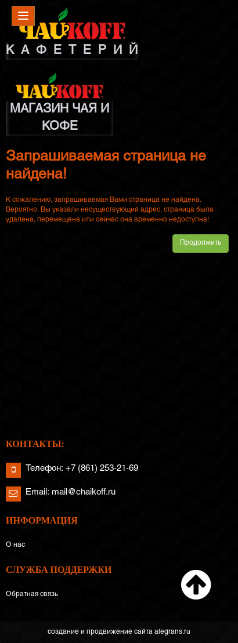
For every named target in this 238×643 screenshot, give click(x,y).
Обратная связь (32, 594)
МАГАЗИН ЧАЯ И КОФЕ (59, 101)
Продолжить (200, 242)
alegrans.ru (172, 632)
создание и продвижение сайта (100, 632)
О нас (15, 545)
